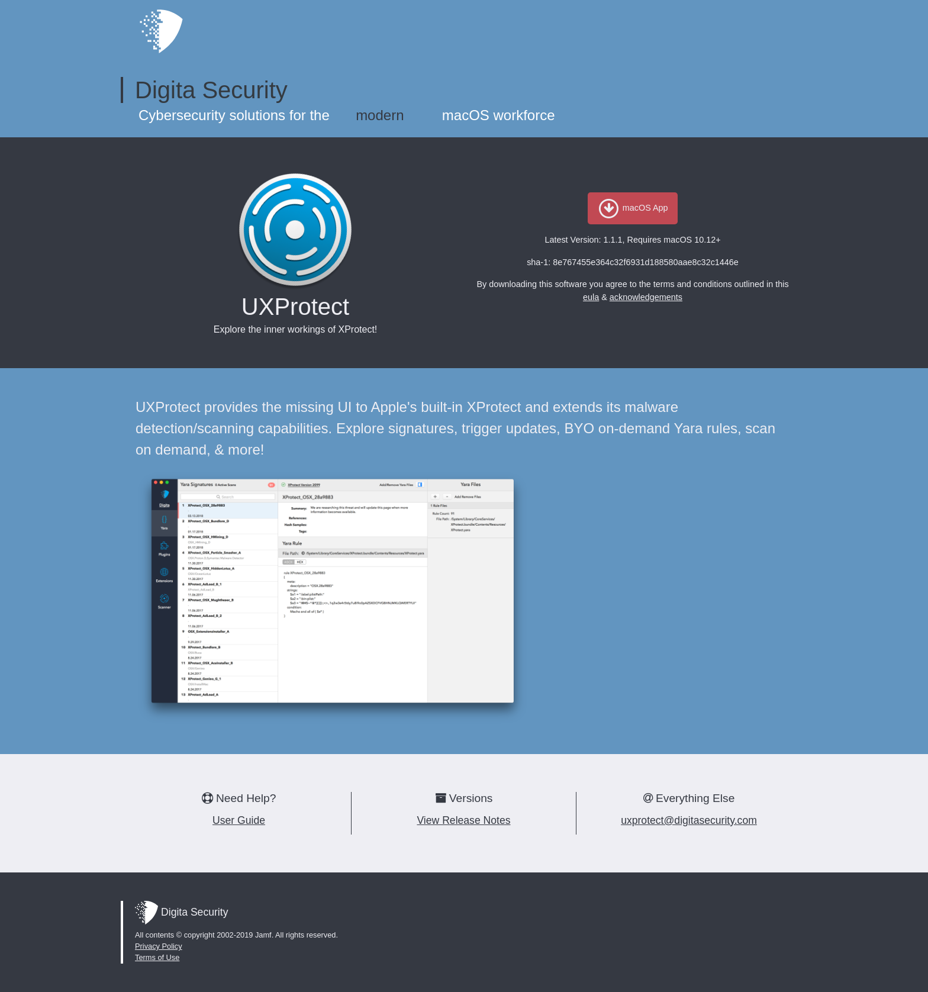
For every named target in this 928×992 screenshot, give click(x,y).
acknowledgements (646, 297)
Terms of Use (157, 957)
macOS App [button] (632, 207)
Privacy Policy (158, 946)
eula (591, 297)
